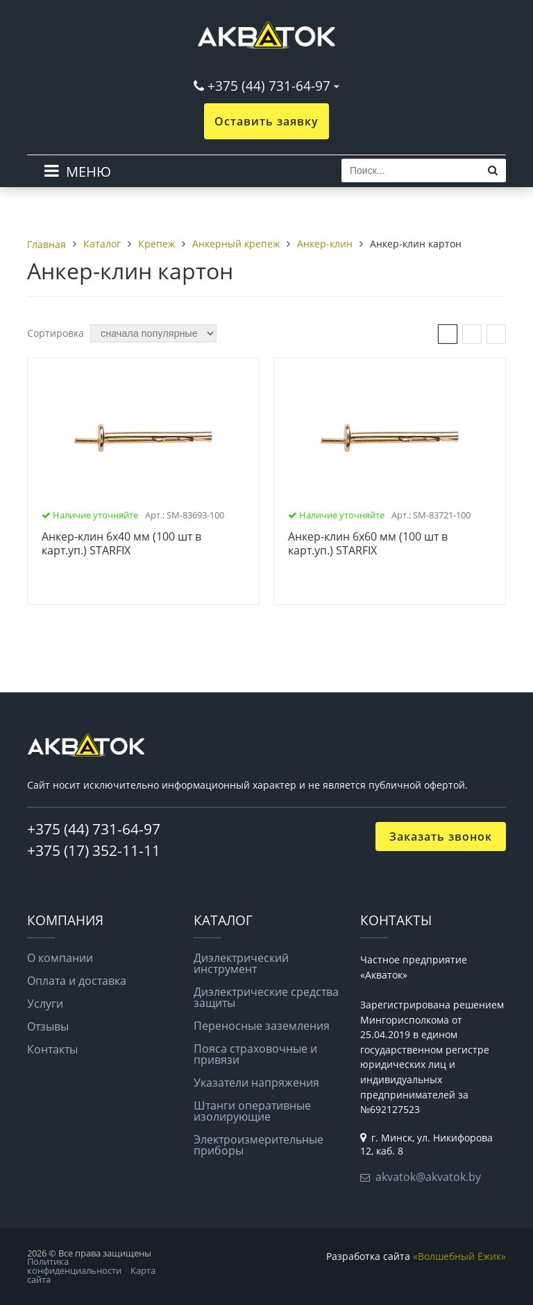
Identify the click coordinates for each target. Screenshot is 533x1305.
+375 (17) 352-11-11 (93, 850)
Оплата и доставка (76, 980)
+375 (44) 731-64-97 (269, 85)
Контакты (52, 1049)
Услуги (45, 1003)
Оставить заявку (266, 121)
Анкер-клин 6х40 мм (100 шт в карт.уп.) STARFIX (121, 543)
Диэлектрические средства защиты (266, 997)
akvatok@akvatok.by (428, 1176)
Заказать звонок (440, 836)
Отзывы (48, 1026)
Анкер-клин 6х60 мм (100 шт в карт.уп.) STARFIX (368, 543)
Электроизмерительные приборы (258, 1145)
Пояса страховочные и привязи (255, 1054)
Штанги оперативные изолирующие (252, 1111)
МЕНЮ (88, 171)
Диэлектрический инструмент (241, 963)
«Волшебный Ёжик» (459, 1256)
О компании (60, 957)
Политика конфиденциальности (74, 1266)
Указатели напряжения (256, 1082)
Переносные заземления (262, 1025)
